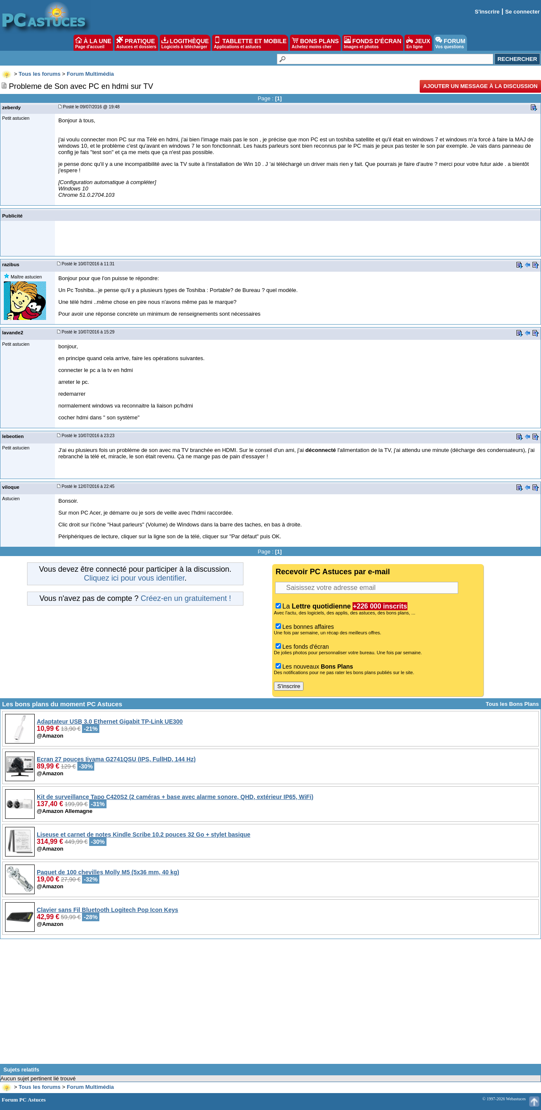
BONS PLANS (315, 42)
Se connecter (522, 11)
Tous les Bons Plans (512, 704)
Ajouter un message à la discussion (480, 86)
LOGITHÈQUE (185, 42)
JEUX (418, 42)
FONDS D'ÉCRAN (373, 42)
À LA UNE (93, 42)
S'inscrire (487, 11)
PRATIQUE (136, 42)
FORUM (450, 42)
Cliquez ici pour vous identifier (134, 578)
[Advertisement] (270, 1004)
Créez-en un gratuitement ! (186, 598)
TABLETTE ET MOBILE (250, 42)
